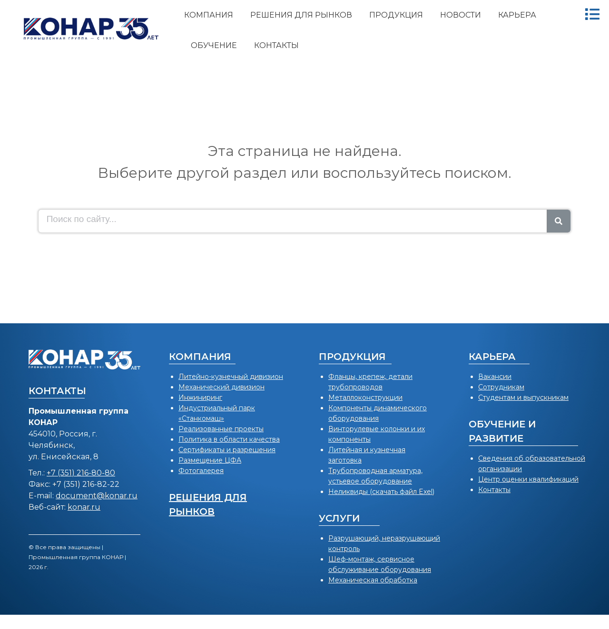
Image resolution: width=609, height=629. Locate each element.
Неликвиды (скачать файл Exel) (381, 491)
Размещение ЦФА (209, 460)
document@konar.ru (97, 495)
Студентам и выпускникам (523, 397)
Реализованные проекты (221, 429)
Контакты (494, 489)
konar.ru (84, 507)
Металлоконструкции (365, 397)
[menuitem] (208, 15)
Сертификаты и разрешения (226, 449)
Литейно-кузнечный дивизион (230, 376)
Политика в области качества (229, 439)
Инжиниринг (200, 397)
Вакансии (494, 376)
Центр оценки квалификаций (528, 479)
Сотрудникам (501, 387)
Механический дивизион (221, 387)
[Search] (558, 221)
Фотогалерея (201, 470)
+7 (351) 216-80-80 (81, 472)
